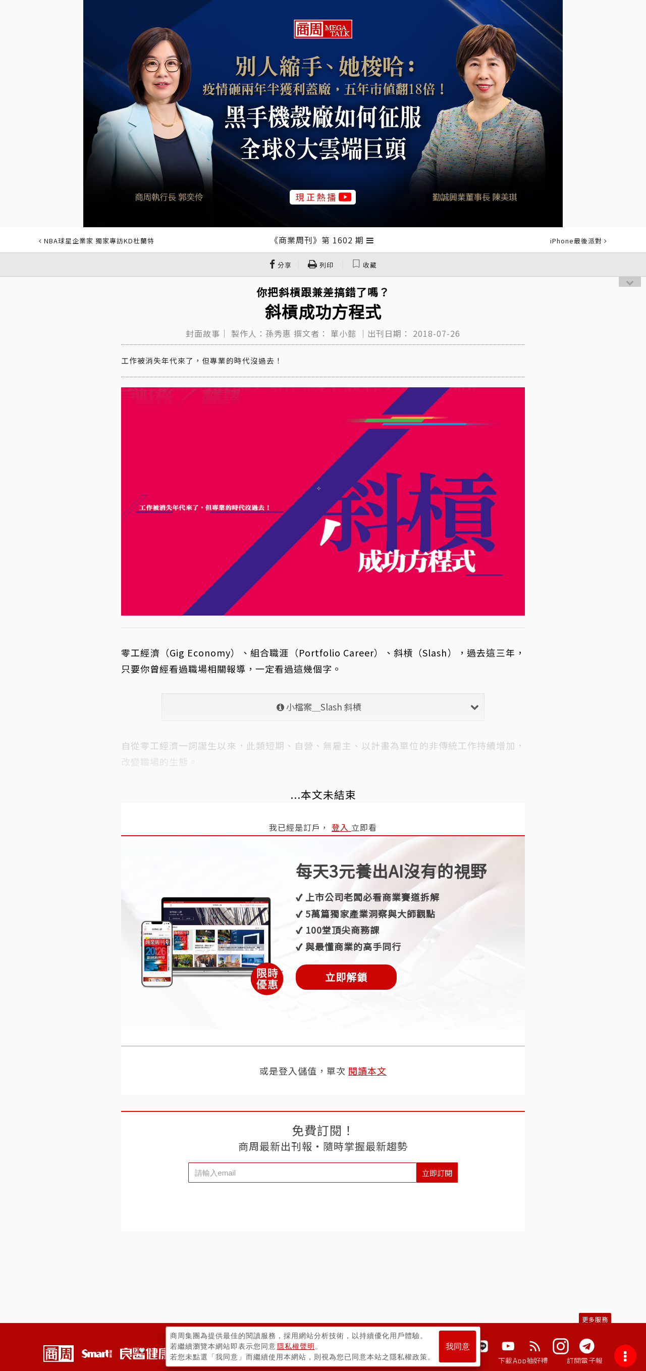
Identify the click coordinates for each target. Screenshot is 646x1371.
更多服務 (595, 1319)
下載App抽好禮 (523, 1360)
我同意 (458, 1346)
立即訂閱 (437, 1172)
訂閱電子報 (585, 1360)
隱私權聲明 (296, 1346)
